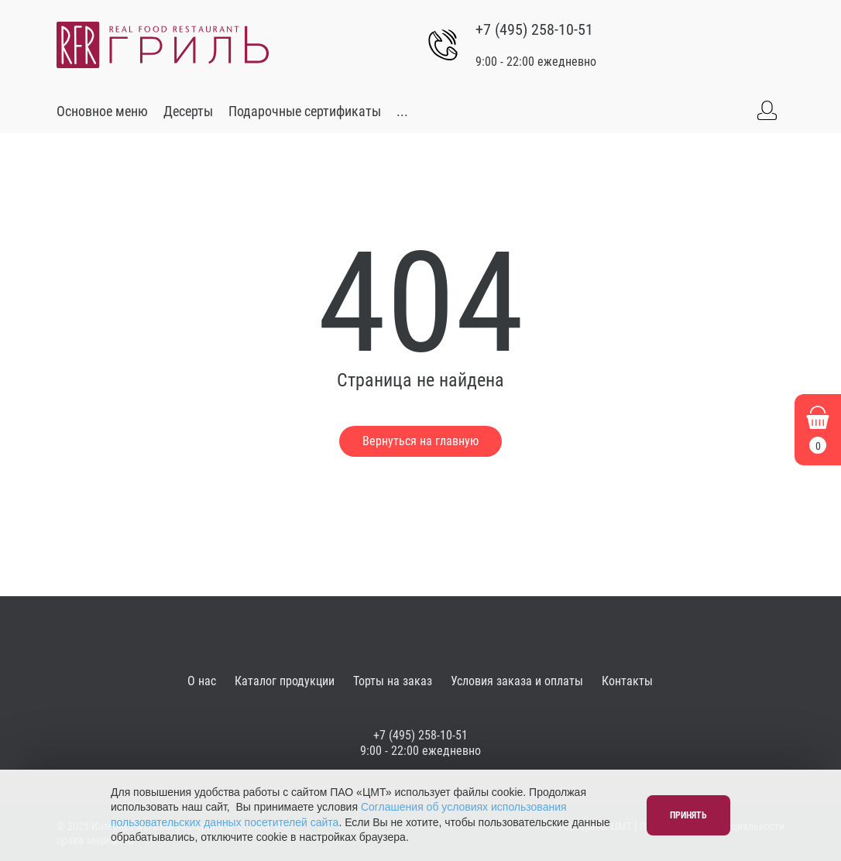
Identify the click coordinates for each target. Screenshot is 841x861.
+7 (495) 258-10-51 (534, 29)
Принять (688, 815)
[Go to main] (163, 45)
